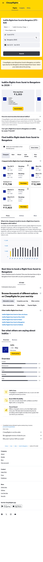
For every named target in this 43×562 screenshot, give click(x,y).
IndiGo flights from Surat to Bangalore (13, 322)
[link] (18, 109)
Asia (11, 446)
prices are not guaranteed (9, 426)
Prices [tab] (8, 215)
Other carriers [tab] (35, 301)
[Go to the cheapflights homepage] (13, 3)
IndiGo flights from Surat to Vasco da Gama (14, 314)
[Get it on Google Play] (6, 506)
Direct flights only (10, 30)
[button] (3, 3)
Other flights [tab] (21, 305)
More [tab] (35, 215)
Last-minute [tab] (26, 155)
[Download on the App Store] (17, 506)
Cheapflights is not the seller (22, 432)
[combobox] (7, 27)
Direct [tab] (19, 154)
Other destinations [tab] (8, 305)
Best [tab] (13, 154)
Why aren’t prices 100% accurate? (22, 439)
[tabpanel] (21, 242)
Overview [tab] (6, 340)
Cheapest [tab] (6, 154)
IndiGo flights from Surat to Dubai (12, 319)
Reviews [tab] (14, 340)
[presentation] (11, 85)
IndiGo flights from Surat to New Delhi (13, 317)
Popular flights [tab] (32, 305)
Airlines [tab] (21, 215)
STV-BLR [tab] (21, 282)
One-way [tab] (35, 155)
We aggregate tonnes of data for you (22, 435)
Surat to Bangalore (23, 446)
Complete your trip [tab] (22, 301)
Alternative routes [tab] (8, 301)
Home (6, 446)
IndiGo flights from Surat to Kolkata (12, 324)
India (15, 446)
